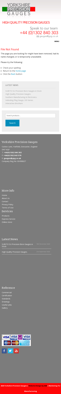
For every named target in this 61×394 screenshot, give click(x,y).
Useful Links (7, 305)
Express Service (8, 219)
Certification (7, 295)
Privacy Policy (7, 204)
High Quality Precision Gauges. (18, 94)
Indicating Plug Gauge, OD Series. (19, 100)
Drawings (6, 301)
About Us (6, 198)
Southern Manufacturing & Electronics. (21, 97)
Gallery (5, 308)
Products (5, 216)
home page (21, 71)
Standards (6, 298)
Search (12, 123)
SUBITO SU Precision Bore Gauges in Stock (23, 91)
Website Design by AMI (37, 386)
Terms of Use (7, 207)
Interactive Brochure (14, 103)
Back (13, 74)
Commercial (7, 292)
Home (4, 195)
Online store (7, 222)
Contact (5, 201)
